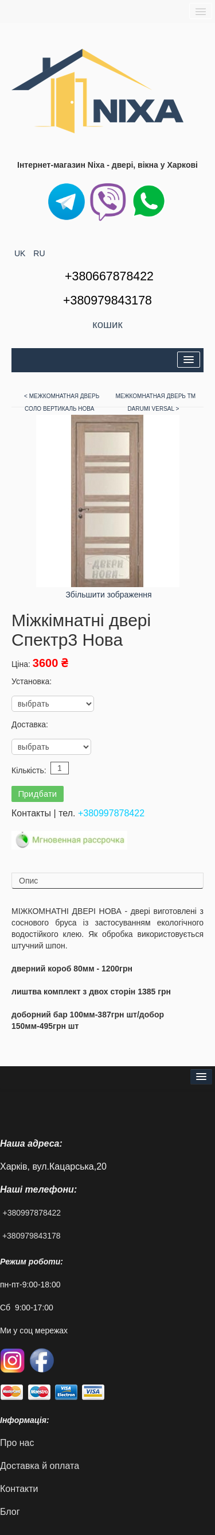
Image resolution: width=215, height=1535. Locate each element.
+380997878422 (111, 813)
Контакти (19, 1489)
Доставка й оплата (39, 1466)
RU (39, 253)
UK (21, 253)
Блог (10, 1512)
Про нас (17, 1443)
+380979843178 (31, 1235)
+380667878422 (109, 276)
